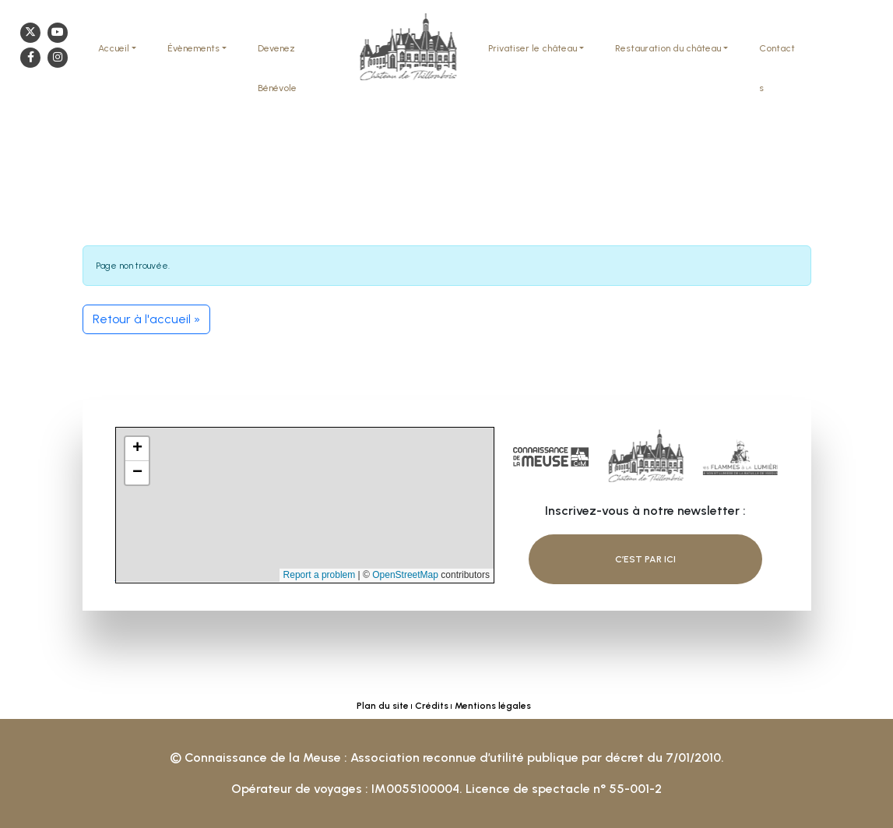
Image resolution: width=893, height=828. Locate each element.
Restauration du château (668, 48)
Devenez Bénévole (277, 68)
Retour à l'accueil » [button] (146, 319)
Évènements (193, 48)
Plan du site (383, 705)
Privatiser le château (532, 48)
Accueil (113, 48)
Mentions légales (493, 705)
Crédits (431, 705)
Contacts (777, 68)
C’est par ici (645, 558)
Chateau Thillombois (407, 48)
